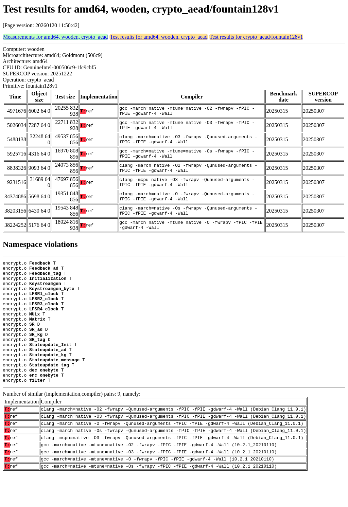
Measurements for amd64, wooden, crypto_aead (55, 37)
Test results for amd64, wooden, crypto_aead (158, 37)
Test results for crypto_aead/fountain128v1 (256, 37)
